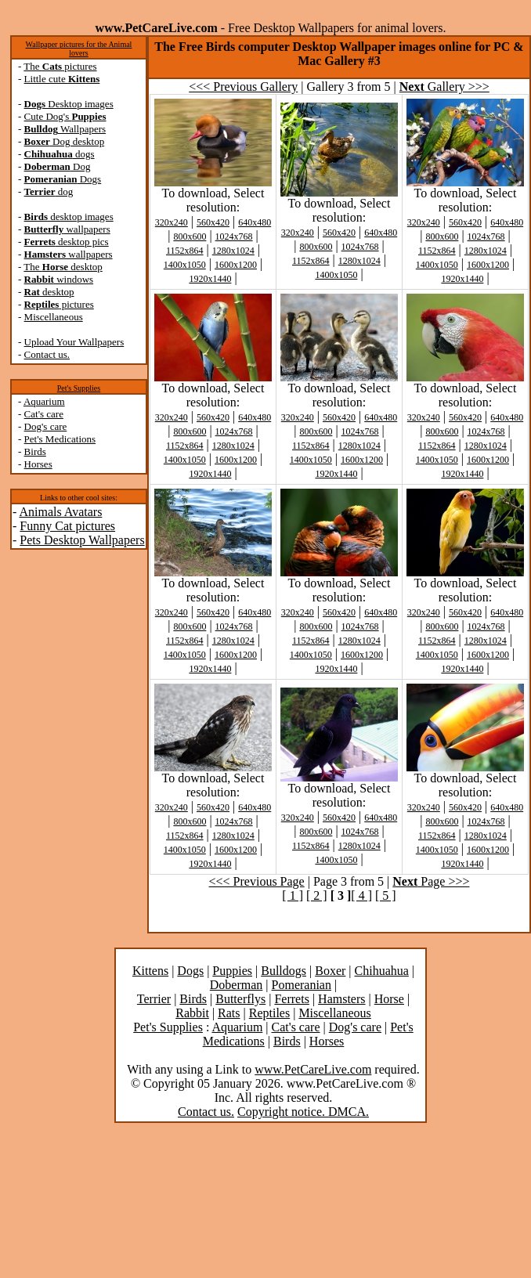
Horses (38, 464)
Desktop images (69, 104)
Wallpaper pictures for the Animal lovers (79, 48)
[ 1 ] (292, 895)
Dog (57, 166)
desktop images (69, 216)
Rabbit (192, 1013)
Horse (389, 998)
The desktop (62, 267)
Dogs (63, 179)
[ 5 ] (385, 895)
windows (59, 279)
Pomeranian (301, 984)
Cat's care (43, 414)
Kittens (150, 970)
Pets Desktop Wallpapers (82, 540)
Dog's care (45, 426)
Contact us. (47, 354)
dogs (59, 154)
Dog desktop (64, 141)
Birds (35, 451)
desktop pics (66, 241)
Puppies (232, 970)
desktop (49, 292)
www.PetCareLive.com (313, 1069)
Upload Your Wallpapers (74, 342)
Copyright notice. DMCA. (303, 1111)
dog (49, 191)
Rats (229, 1013)
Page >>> (430, 881)
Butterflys (240, 998)
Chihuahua (382, 970)
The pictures (59, 66)
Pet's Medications (60, 439)
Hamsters (341, 998)
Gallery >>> (444, 86)
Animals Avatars (60, 511)
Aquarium (44, 401)
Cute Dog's (65, 116)
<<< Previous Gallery (243, 86)
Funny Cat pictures (67, 525)
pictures (59, 304)
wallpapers (67, 229)
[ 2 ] (316, 895)
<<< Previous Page (257, 881)
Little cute (62, 79)
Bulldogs (283, 970)
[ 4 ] (361, 895)
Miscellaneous (53, 317)
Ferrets (291, 998)
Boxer (330, 970)
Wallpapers (65, 129)
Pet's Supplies (78, 388)
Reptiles (269, 1013)
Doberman (236, 984)
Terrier (154, 998)
